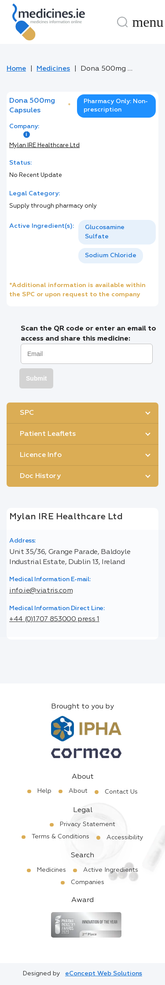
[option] (117, 232)
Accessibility (124, 837)
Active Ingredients (110, 870)
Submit (36, 378)
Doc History (40, 476)
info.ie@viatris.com (41, 590)
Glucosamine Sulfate (105, 232)
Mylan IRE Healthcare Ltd (44, 145)
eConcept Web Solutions (103, 974)
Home (16, 68)
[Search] (122, 21)
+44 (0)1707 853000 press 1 (54, 619)
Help (44, 791)
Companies (87, 882)
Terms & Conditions (60, 837)
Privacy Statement (87, 824)
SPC (27, 413)
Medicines (53, 68)
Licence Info (41, 455)
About (78, 791)
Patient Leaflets (48, 434)
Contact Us (121, 792)
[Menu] (147, 21)
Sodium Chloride (110, 255)
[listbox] (117, 241)
